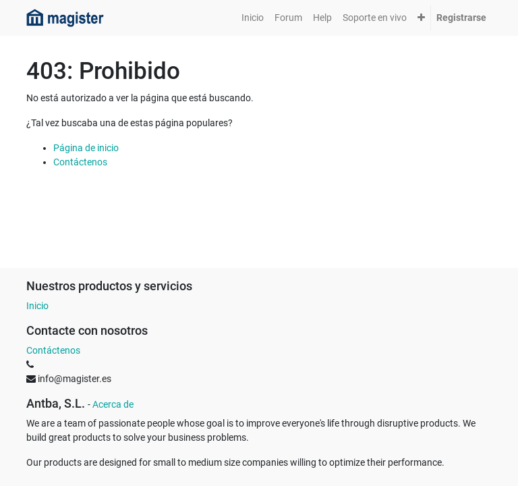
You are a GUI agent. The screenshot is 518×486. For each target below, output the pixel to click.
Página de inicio (86, 147)
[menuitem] (252, 17)
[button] (421, 17)
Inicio (37, 305)
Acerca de (113, 404)
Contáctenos (80, 162)
